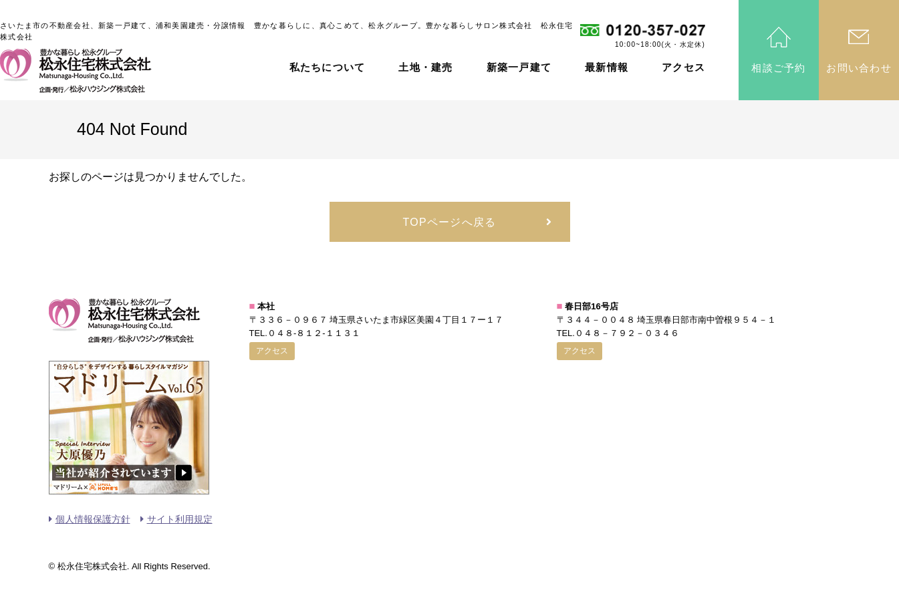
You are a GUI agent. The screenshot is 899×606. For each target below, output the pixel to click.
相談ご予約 (778, 67)
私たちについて (327, 67)
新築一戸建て (519, 67)
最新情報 (606, 67)
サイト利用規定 (180, 519)
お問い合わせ (859, 67)
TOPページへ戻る (450, 222)
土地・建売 (425, 67)
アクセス (683, 67)
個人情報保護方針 (92, 519)
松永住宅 (76, 71)
